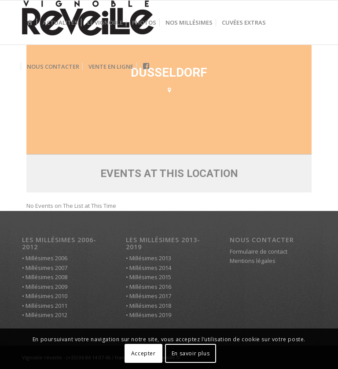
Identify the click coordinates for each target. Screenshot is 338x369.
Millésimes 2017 (150, 296)
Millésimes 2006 (46, 258)
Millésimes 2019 (150, 315)
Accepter (143, 353)
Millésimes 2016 (150, 287)
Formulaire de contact (258, 251)
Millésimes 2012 (46, 315)
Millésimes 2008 (46, 277)
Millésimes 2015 (150, 277)
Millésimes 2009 (46, 287)
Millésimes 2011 (46, 306)
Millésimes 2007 (46, 268)
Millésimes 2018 (150, 306)
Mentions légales (253, 261)
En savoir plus (190, 353)
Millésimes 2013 (150, 258)
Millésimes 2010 (46, 296)
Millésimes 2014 (150, 268)
